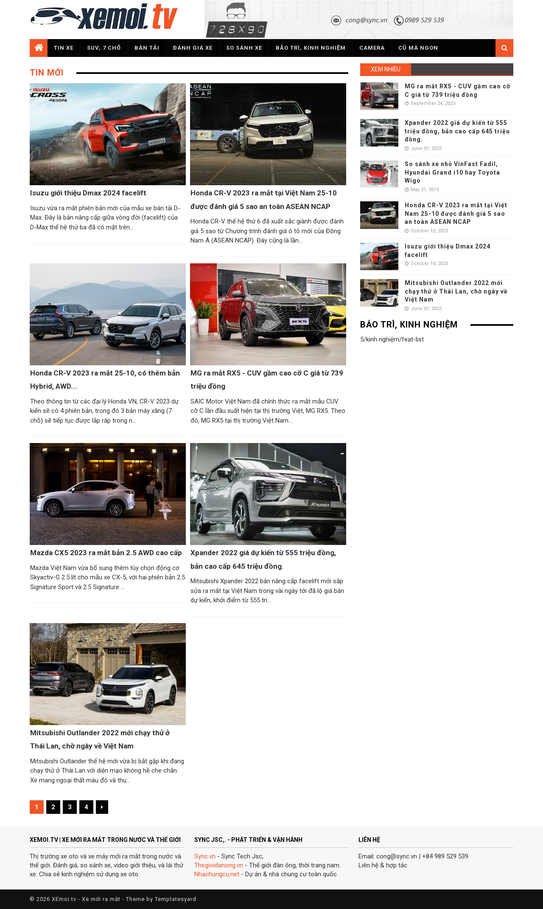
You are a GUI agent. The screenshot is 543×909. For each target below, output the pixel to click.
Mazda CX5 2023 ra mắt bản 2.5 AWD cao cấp (106, 552)
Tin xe (63, 48)
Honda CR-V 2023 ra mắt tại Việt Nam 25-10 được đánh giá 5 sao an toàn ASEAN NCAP (456, 213)
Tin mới (47, 73)
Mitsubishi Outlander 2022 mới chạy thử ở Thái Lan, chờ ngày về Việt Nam (456, 291)
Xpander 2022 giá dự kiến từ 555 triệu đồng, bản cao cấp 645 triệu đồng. (457, 131)
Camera (372, 48)
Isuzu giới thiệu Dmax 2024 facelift (88, 193)
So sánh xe (244, 48)
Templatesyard (175, 899)
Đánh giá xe (193, 48)
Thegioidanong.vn (218, 865)
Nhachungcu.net (216, 874)
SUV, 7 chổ (104, 48)
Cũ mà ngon (418, 48)
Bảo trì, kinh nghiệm (311, 48)
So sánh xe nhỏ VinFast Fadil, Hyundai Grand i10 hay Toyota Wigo (452, 172)
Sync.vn (205, 856)
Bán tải (147, 48)
